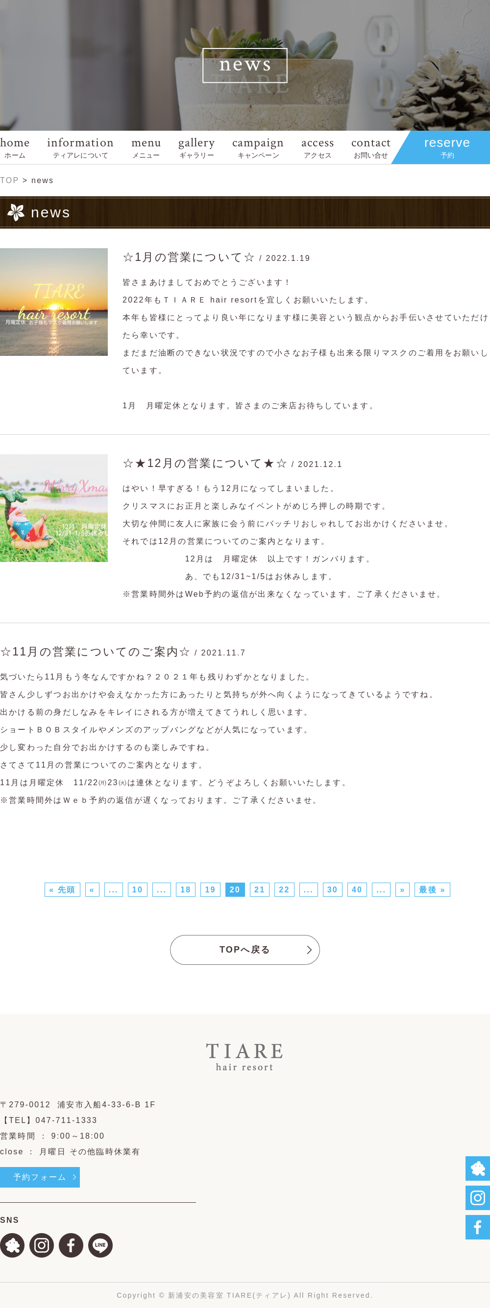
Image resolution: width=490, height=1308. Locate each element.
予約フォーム (40, 1177)
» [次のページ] (402, 890)
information (80, 147)
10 (137, 890)
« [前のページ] (92, 890)
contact (371, 147)
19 (210, 890)
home (15, 147)
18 (185, 890)
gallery (196, 147)
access (317, 147)
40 (357, 890)
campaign (258, 147)
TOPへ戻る (245, 950)
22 (284, 890)
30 (332, 890)
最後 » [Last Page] (432, 890)
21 (259, 890)
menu (146, 147)
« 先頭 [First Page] (62, 890)
